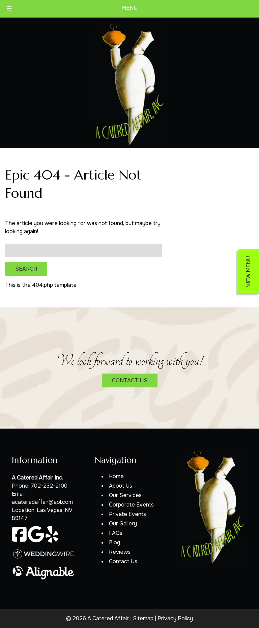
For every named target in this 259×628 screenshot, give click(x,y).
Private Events (127, 514)
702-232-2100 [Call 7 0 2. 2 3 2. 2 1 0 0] (49, 485)
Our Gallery (123, 523)
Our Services (125, 495)
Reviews (120, 551)
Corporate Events (131, 504)
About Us (120, 485)
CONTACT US (129, 380)
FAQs (115, 533)
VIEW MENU (248, 271)
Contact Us (123, 561)
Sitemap (143, 618)
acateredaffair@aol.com (42, 502)
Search (26, 268)
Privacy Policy (175, 618)
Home (116, 476)
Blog (114, 542)
